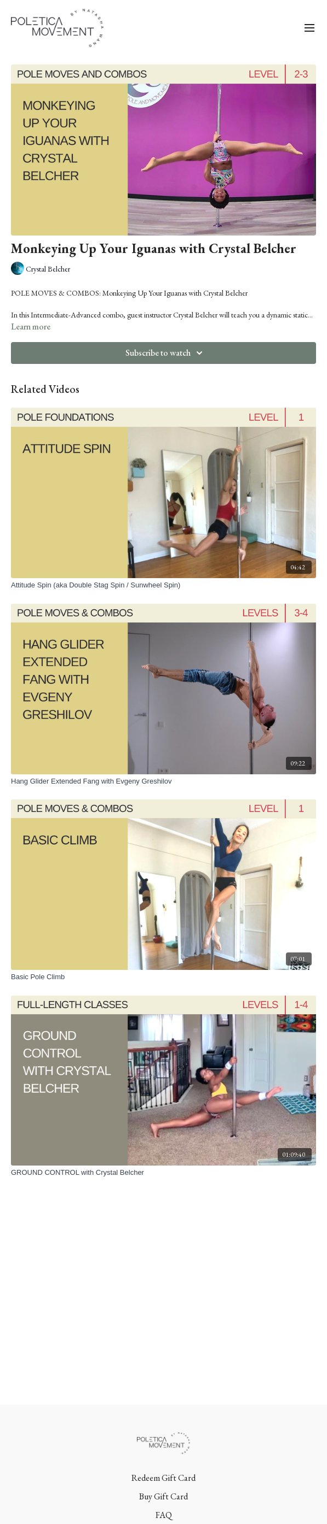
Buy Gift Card (163, 1496)
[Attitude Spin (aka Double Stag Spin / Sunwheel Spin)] (163, 585)
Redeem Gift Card (163, 1478)
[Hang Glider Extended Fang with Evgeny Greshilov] (163, 781)
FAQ (164, 1515)
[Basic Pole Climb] (163, 977)
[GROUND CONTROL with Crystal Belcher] (163, 1172)
